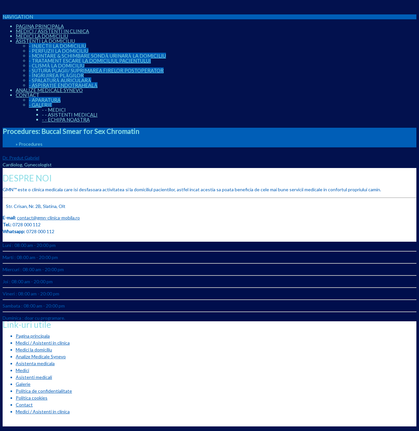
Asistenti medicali (70, 115)
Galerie (40, 105)
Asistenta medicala (35, 363)
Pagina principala (40, 26)
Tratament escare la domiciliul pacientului (90, 61)
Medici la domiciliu (42, 36)
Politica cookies (31, 398)
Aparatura (45, 100)
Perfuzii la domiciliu (58, 51)
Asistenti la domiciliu (45, 41)
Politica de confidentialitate (44, 391)
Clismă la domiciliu (56, 65)
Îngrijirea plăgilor (56, 75)
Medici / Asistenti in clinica (52, 31)
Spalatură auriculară (60, 80)
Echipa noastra (66, 119)
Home (9, 144)
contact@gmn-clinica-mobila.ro (48, 217)
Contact (27, 95)
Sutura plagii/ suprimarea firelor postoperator (96, 70)
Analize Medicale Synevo (49, 90)
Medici (54, 110)
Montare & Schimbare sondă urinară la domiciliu (97, 56)
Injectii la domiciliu (57, 46)
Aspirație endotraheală (63, 85)
